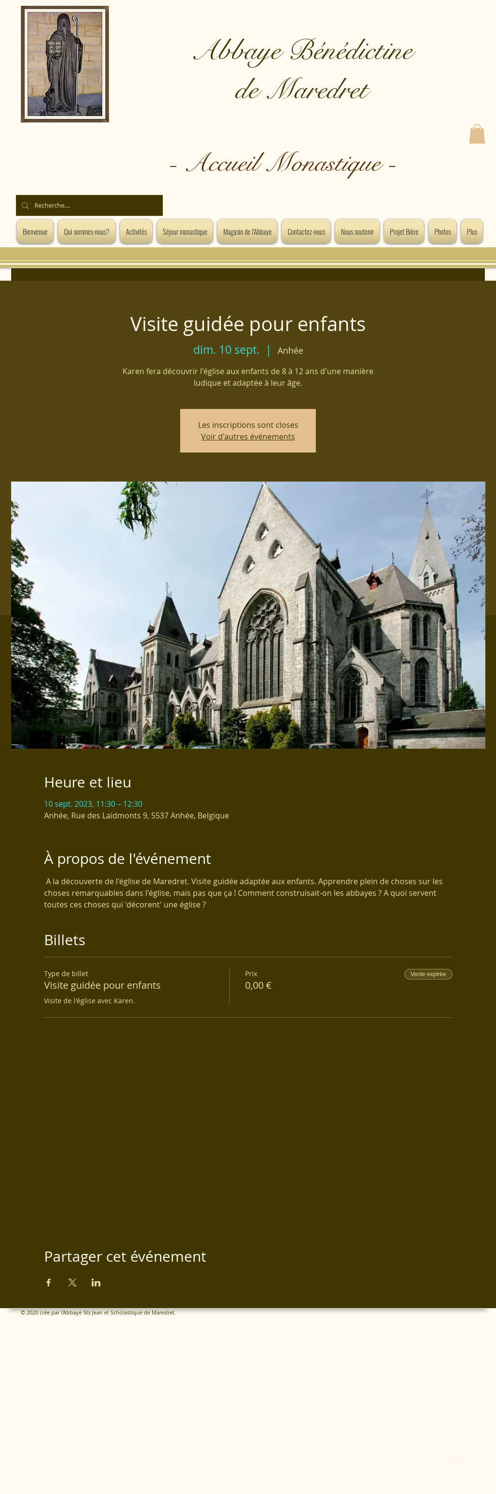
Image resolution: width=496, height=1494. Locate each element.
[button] (477, 134)
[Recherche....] (88, 205)
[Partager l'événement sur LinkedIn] (96, 1282)
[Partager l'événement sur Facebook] (48, 1282)
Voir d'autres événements (248, 436)
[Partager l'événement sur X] (72, 1282)
